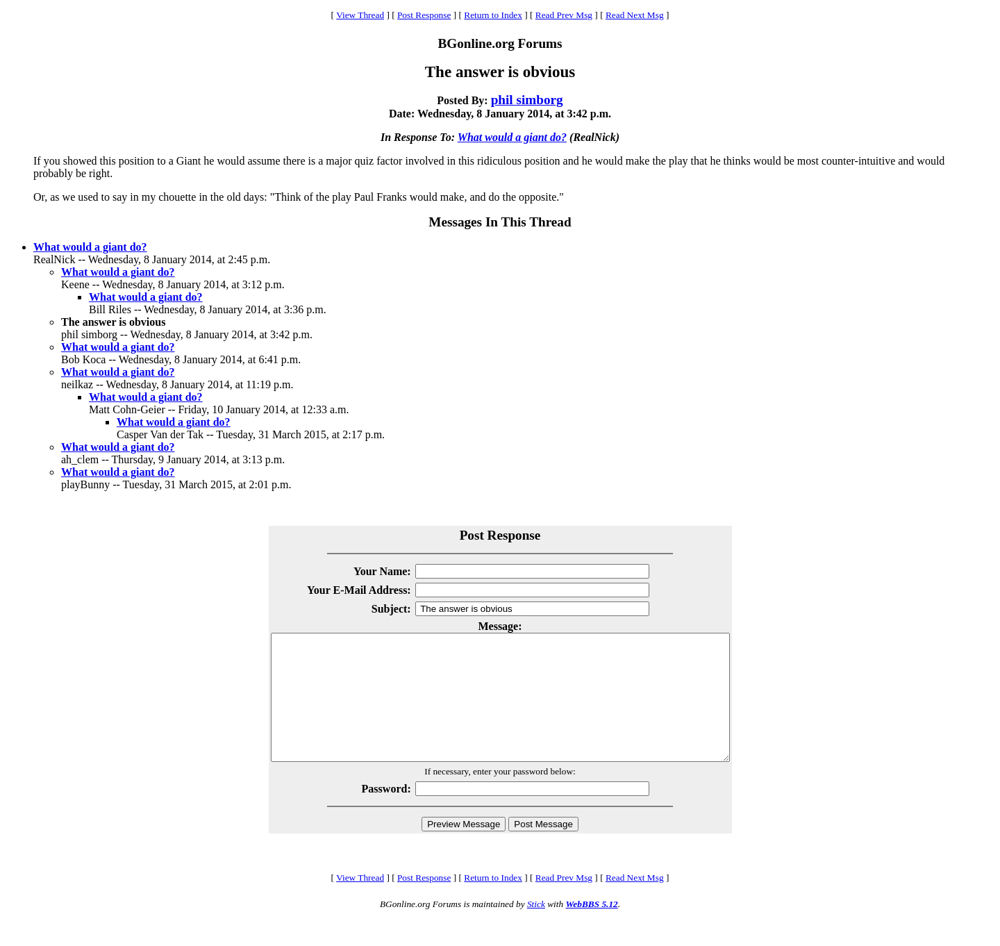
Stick (536, 929)
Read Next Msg (635, 15)
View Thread (360, 15)
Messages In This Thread (499, 222)
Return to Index (493, 15)
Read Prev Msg (563, 15)
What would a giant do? (512, 137)
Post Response (424, 15)
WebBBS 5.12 (591, 929)
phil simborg (527, 99)
